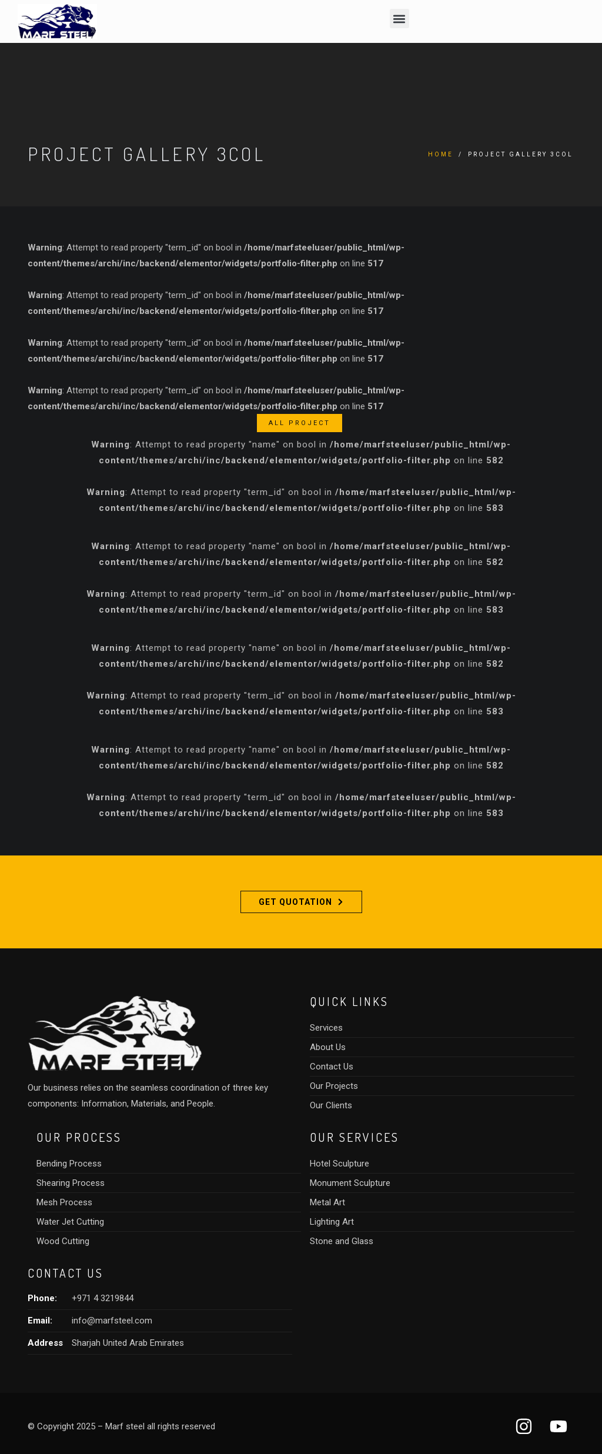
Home (440, 154)
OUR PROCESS (79, 1137)
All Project (299, 423)
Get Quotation (301, 902)
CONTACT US (65, 1273)
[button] (399, 18)
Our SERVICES (354, 1137)
